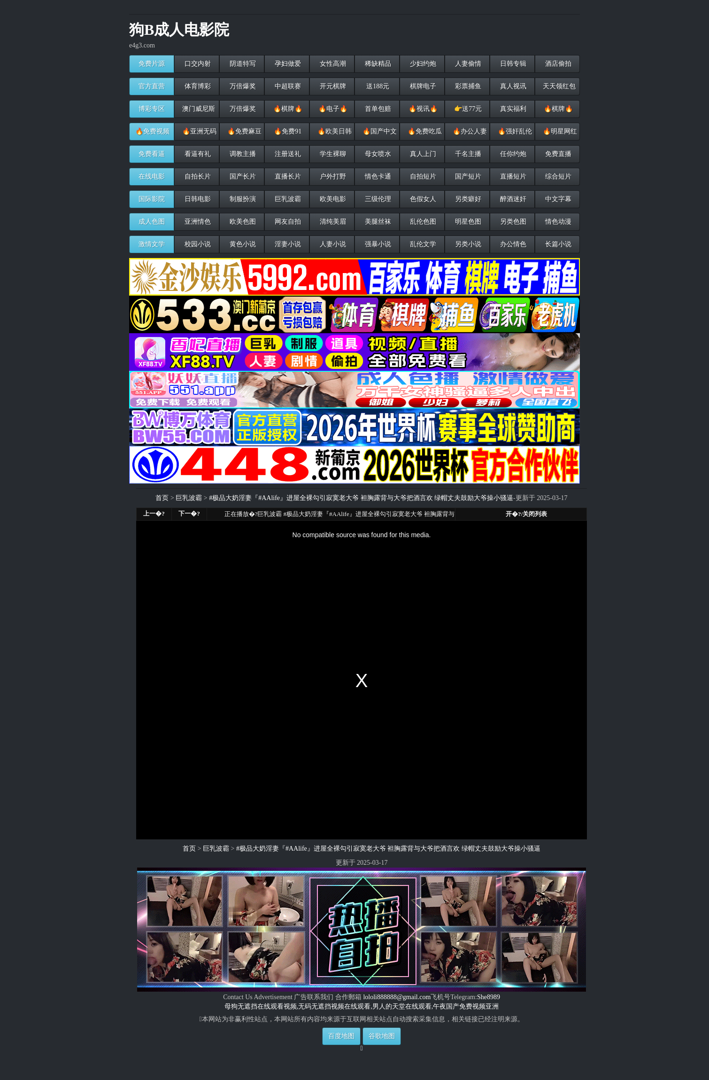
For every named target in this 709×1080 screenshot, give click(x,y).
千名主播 (467, 153)
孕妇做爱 (287, 63)
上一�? (154, 513)
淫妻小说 (287, 244)
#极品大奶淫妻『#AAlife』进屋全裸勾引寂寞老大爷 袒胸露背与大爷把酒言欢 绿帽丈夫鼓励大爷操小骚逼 (361, 497)
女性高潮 (332, 63)
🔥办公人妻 (469, 131)
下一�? (189, 513)
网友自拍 (287, 221)
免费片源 (152, 63)
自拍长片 (197, 176)
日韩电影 (197, 199)
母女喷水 (377, 153)
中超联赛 (287, 86)
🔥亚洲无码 (198, 131)
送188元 (377, 86)
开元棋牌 (332, 86)
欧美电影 (332, 199)
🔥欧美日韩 (334, 131)
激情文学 (152, 244)
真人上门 (422, 153)
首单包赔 (377, 108)
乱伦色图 (422, 221)
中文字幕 (557, 199)
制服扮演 (242, 199)
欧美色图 (242, 221)
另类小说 (467, 244)
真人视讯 (512, 86)
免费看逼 (152, 153)
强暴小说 (377, 244)
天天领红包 (558, 86)
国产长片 (242, 176)
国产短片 (467, 176)
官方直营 (152, 86)
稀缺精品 (377, 63)
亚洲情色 (197, 221)
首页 (162, 497)
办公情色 (512, 244)
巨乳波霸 (287, 199)
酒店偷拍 (557, 63)
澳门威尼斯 (197, 108)
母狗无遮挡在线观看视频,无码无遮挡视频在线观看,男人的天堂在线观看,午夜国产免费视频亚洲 (361, 1006)
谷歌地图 (382, 1036)
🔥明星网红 (559, 131)
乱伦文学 (422, 244)
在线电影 (152, 176)
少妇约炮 (422, 63)
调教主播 (242, 153)
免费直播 (557, 153)
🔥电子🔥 (331, 108)
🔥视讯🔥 (422, 108)
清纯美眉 (332, 221)
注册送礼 (287, 153)
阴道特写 (242, 63)
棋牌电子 (422, 86)
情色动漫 (557, 221)
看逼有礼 (197, 153)
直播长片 (287, 176)
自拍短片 (422, 176)
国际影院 (152, 199)
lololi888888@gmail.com (397, 997)
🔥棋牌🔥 (286, 108)
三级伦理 (377, 199)
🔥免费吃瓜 (424, 131)
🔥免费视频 (152, 131)
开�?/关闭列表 (526, 513)
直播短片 (512, 176)
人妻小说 (332, 244)
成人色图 (152, 221)
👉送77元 (467, 108)
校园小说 (197, 244)
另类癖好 (467, 199)
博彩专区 (152, 108)
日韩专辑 (512, 63)
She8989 (488, 997)
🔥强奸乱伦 (514, 131)
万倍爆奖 (242, 86)
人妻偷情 (467, 63)
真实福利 (512, 108)
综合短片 (557, 176)
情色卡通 (377, 176)
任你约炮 (512, 153)
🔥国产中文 (379, 131)
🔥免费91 (287, 131)
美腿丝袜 (377, 221)
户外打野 (332, 176)
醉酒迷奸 (512, 199)
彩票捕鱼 (467, 86)
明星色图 (467, 221)
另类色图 (512, 221)
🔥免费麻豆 (243, 131)
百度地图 (341, 1036)
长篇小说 (557, 244)
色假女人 (422, 199)
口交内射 (197, 63)
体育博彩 (197, 86)
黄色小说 (242, 244)
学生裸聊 (332, 153)
